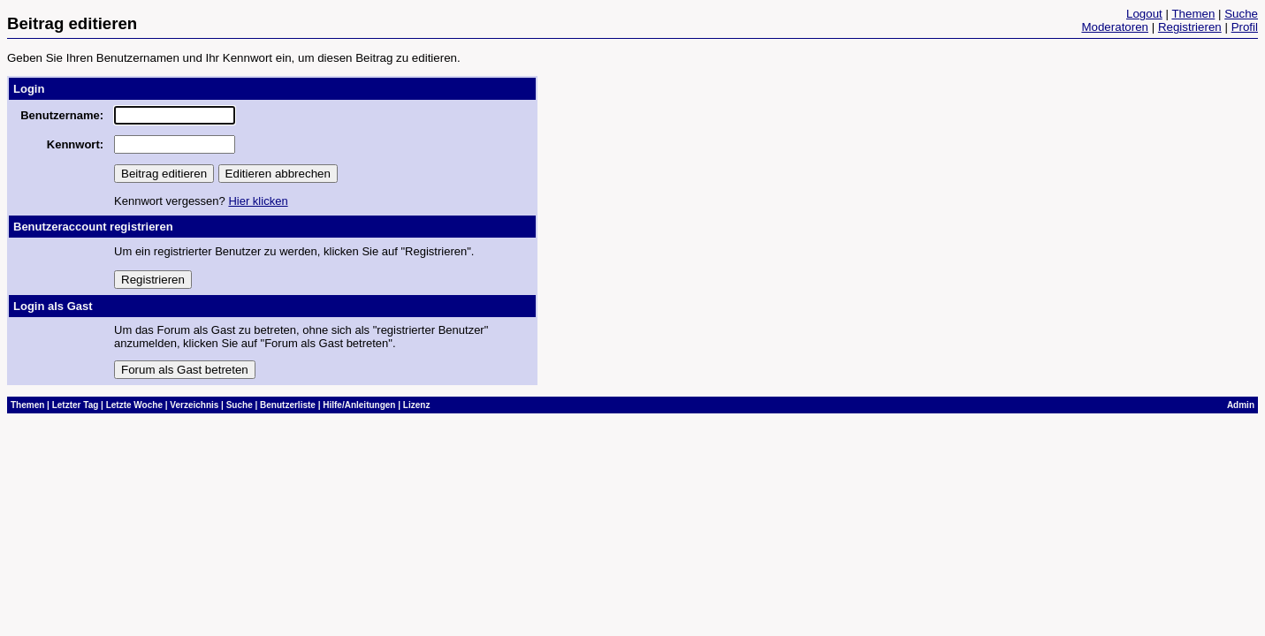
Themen (1193, 13)
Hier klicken (257, 201)
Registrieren (1190, 27)
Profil (1244, 27)
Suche (1241, 13)
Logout (1144, 13)
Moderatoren (1114, 27)
